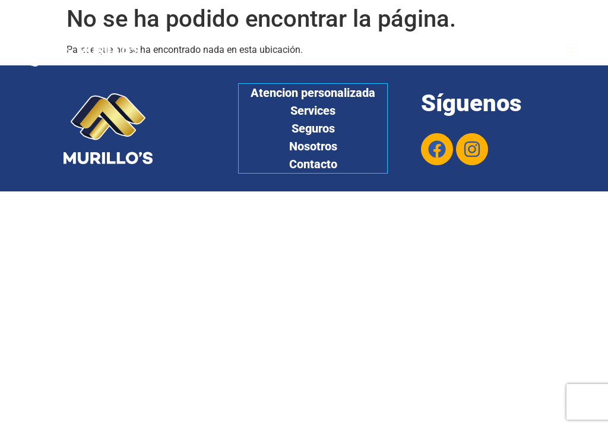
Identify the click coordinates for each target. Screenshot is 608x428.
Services (312, 110)
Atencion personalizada (313, 93)
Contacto (313, 164)
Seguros (313, 128)
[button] (572, 50)
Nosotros (313, 146)
